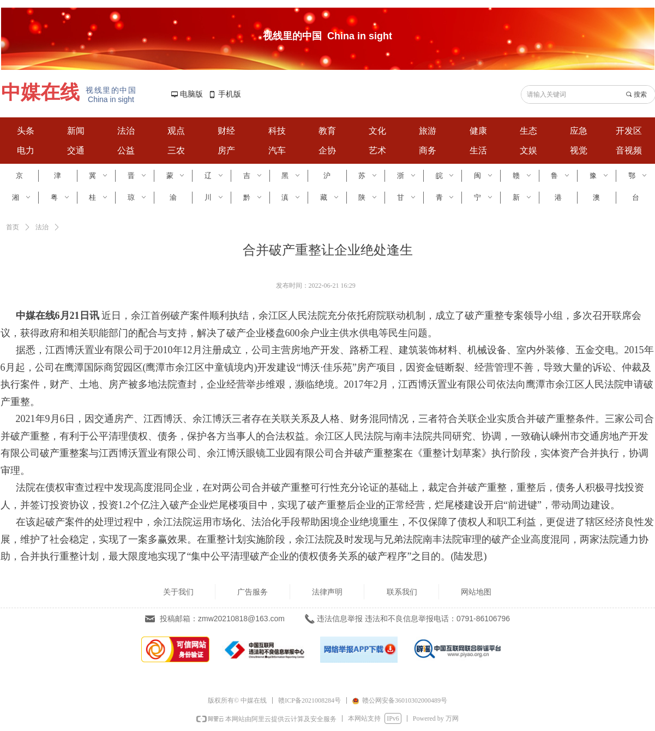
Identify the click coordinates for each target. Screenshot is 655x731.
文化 (377, 130)
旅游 (427, 130)
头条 (25, 130)
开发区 (629, 130)
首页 (12, 227)
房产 (226, 150)
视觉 (578, 150)
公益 (126, 150)
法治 (126, 130)
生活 (478, 150)
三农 (176, 150)
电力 (25, 150)
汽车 (277, 150)
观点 (176, 130)
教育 (327, 130)
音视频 (629, 150)
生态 (528, 130)
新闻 (76, 130)
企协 (327, 150)
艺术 (377, 150)
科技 (277, 130)
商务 (427, 150)
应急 (578, 130)
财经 (226, 130)
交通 (76, 150)
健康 (478, 130)
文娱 (528, 150)
